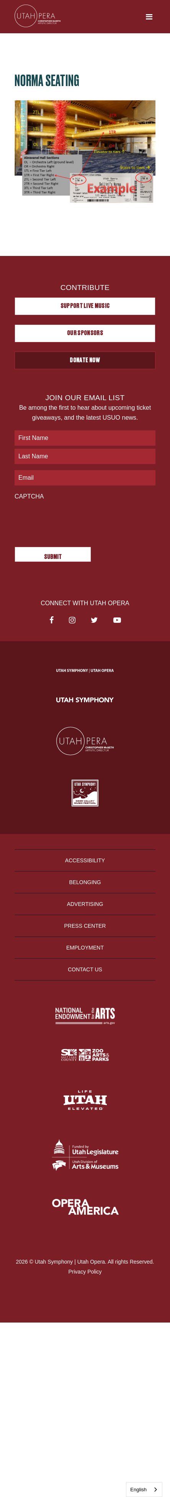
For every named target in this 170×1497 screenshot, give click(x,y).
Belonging (85, 882)
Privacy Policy (84, 1272)
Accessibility (85, 860)
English (138, 1489)
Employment (85, 948)
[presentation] (73, 519)
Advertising (85, 904)
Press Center (85, 926)
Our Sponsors (85, 333)
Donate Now (85, 360)
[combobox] (144, 1489)
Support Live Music (85, 306)
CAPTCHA (29, 496)
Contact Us (85, 969)
